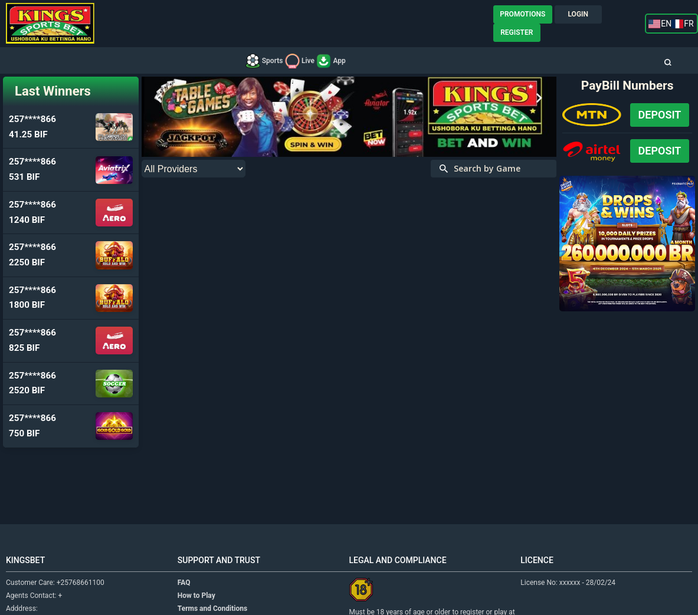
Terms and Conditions (212, 608)
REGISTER (516, 32)
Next (538, 98)
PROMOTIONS (522, 14)
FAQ (184, 582)
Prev (159, 98)
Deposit (659, 114)
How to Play (196, 595)
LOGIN (578, 14)
